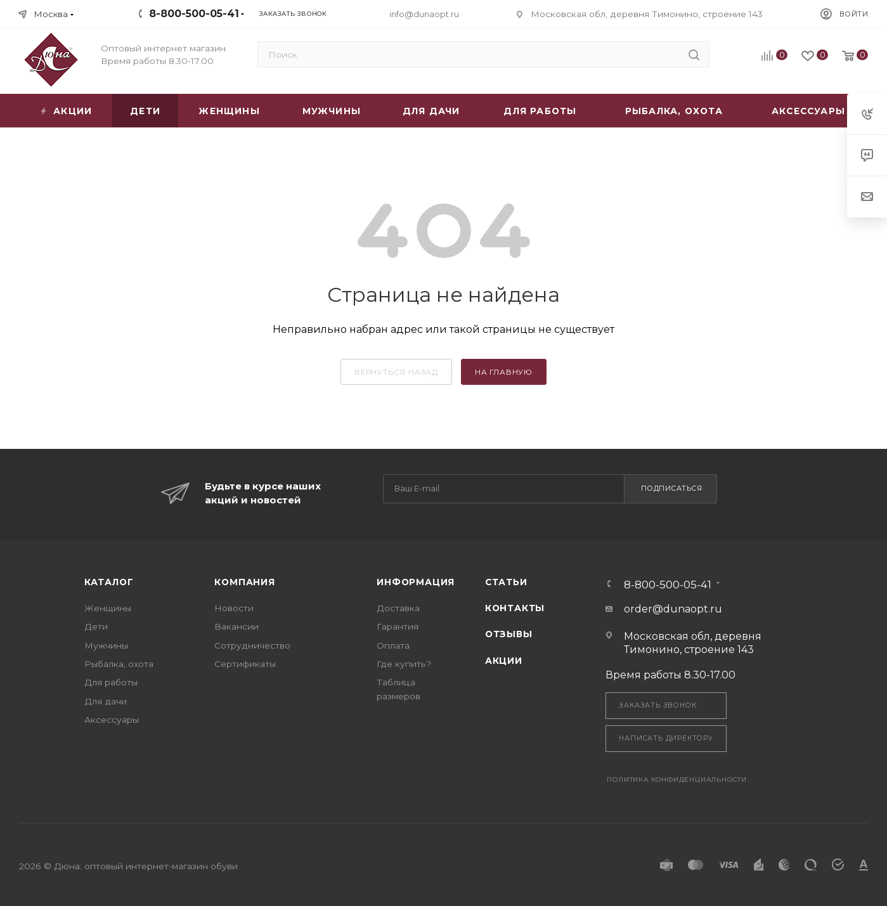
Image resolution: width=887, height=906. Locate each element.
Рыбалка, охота (118, 664)
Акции (503, 661)
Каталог (109, 582)
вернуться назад (396, 372)
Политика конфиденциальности (677, 779)
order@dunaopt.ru (673, 609)
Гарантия (397, 626)
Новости (234, 608)
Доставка (398, 608)
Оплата (393, 645)
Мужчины (106, 645)
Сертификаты (245, 664)
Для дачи (105, 701)
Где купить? (404, 664)
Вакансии (236, 626)
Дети (96, 626)
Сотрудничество (252, 645)
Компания (244, 582)
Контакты (515, 608)
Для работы (111, 682)
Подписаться (671, 488)
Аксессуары (111, 720)
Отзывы (509, 634)
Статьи (506, 582)
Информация (416, 582)
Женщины (107, 608)
